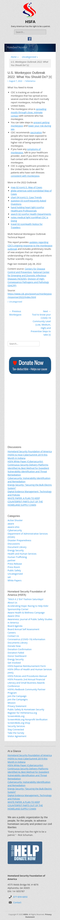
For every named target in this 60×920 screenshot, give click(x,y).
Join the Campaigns (18, 699)
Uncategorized (30, 57)
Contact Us (13, 635)
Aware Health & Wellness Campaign (26, 612)
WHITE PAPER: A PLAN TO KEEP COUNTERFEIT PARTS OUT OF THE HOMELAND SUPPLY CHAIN (25, 501)
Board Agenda (15, 625)
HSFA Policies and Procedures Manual (27, 676)
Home (15, 57)
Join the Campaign (17, 696)
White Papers (15, 580)
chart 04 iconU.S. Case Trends (26, 197)
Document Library (17, 547)
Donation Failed (16, 652)
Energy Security (16, 550)
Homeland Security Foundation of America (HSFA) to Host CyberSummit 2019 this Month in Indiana (30, 455)
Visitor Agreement (17, 736)
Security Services (16, 726)
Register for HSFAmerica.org (22, 712)
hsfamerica (30, 81)
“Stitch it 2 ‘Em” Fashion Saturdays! (25, 599)
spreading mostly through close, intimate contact (28, 112)
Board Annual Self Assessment (23, 629)
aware (11, 523)
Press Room (14, 567)
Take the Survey (16, 732)
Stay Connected (16, 729)
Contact (17, 902)
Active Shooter (15, 520)
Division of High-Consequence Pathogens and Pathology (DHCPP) (28, 282)
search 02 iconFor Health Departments (31, 214)
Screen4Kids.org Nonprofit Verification (28, 719)
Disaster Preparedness (19, 540)
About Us (12, 602)
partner (12, 560)
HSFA (30, 22)
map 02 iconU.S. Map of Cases (26, 187)
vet (9, 577)
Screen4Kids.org (16, 716)
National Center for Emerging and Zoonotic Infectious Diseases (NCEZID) (29, 275)
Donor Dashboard (17, 656)
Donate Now (14, 645)
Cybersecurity (15, 530)
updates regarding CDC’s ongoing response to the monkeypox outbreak (30, 245)
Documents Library (18, 642)
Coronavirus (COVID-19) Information (26, 639)
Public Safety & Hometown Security (26, 709)
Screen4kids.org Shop (19, 722)
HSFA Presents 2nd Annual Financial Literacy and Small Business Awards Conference (26, 683)
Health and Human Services (22, 553)
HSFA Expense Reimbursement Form (27, 666)
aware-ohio (13, 526)
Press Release (15, 563)
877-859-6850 (20, 896)
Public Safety (14, 570)
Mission (12, 702)
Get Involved (14, 662)
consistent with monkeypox (25, 175)
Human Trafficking (17, 557)
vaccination (36, 132)
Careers (12, 632)
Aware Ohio (14, 615)
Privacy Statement (17, 706)
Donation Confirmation (20, 649)
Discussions (14, 543)
